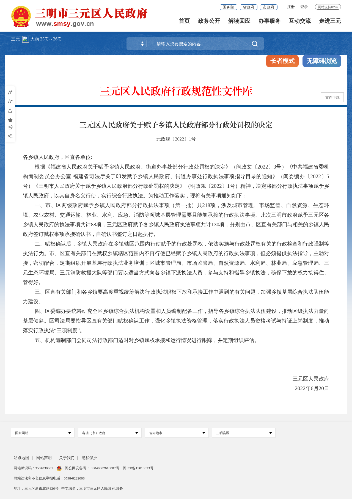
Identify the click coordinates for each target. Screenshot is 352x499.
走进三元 (330, 22)
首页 (184, 22)
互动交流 (300, 22)
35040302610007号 (105, 468)
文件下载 (332, 97)
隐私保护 (89, 458)
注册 (291, 7)
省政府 (248, 7)
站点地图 (21, 458)
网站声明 (44, 458)
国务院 (228, 7)
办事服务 (269, 22)
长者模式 (282, 60)
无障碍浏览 (322, 60)
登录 (304, 7)
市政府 (268, 7)
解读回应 (239, 22)
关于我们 (67, 458)
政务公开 (209, 22)
